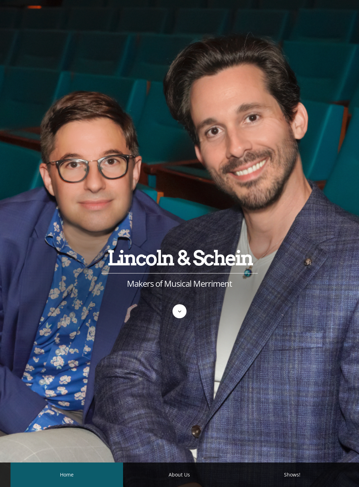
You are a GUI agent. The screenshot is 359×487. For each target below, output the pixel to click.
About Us (179, 474)
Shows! (292, 474)
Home (67, 474)
